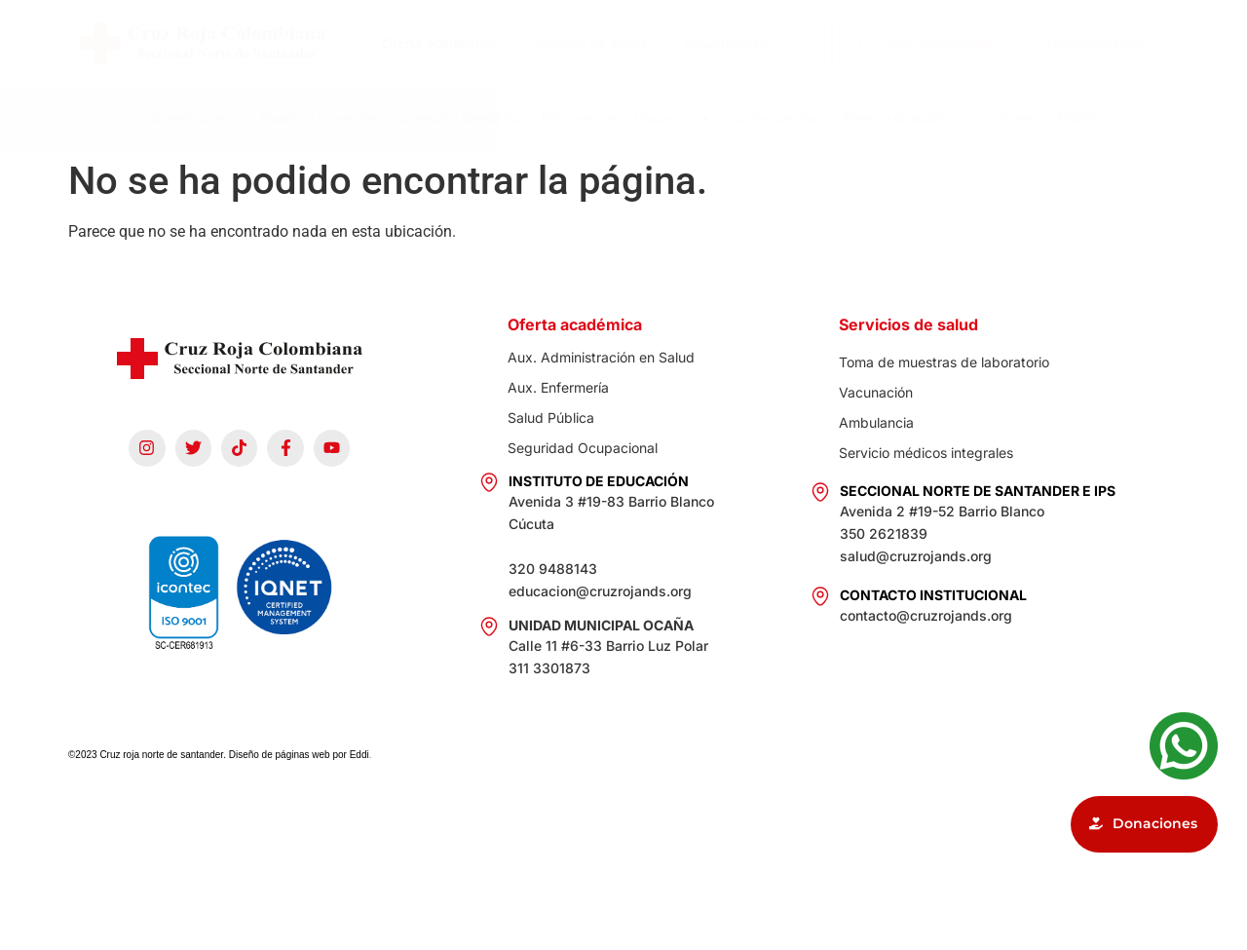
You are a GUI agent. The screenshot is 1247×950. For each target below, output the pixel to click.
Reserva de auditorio (904, 117)
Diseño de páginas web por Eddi (299, 754)
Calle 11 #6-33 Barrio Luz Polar (608, 645)
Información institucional (626, 117)
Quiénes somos (192, 117)
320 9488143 (553, 568)
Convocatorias (777, 117)
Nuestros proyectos (319, 117)
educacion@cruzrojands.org (600, 591)
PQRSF (1079, 117)
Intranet (1011, 117)
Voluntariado (734, 43)
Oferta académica (449, 43)
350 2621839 (883, 533)
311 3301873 (549, 668)
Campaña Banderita (459, 117)
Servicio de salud (600, 43)
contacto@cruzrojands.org (926, 615)
